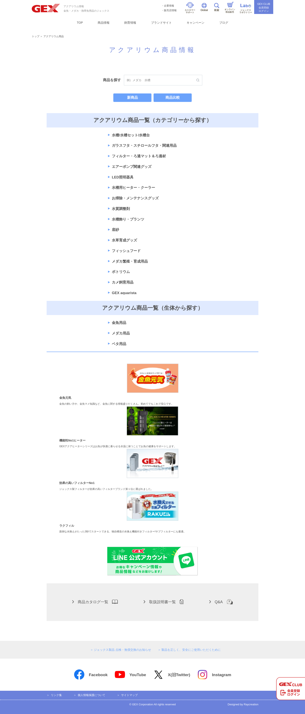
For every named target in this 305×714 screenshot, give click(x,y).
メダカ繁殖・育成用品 (130, 261)
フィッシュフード (126, 251)
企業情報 (169, 5)
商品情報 (104, 22)
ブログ (223, 22)
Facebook (91, 674)
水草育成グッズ (124, 240)
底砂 (115, 230)
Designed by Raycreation (243, 704)
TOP (80, 22)
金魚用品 (119, 323)
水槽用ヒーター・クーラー (133, 188)
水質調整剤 (121, 209)
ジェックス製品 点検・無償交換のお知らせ (122, 649)
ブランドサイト (161, 22)
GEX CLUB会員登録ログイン (263, 8)
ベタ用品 (119, 344)
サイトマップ (129, 695)
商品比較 (172, 98)
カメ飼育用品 (122, 282)
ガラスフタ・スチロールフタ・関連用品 (144, 146)
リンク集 (56, 695)
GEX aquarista (124, 293)
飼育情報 (130, 22)
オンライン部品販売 (230, 7)
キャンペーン (195, 22)
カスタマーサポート (190, 8)
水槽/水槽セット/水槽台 (131, 135)
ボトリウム (121, 272)
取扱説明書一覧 (163, 601)
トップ (35, 36)
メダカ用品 (121, 333)
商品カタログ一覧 (95, 601)
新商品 (132, 98)
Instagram (214, 674)
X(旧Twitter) (171, 674)
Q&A (221, 601)
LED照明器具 (122, 177)
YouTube (130, 674)
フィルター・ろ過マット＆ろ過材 (139, 156)
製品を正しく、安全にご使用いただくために (191, 649)
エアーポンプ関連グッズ (131, 167)
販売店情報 (170, 10)
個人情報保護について (91, 695)
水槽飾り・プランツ (128, 219)
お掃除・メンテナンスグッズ (135, 198)
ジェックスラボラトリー (245, 9)
